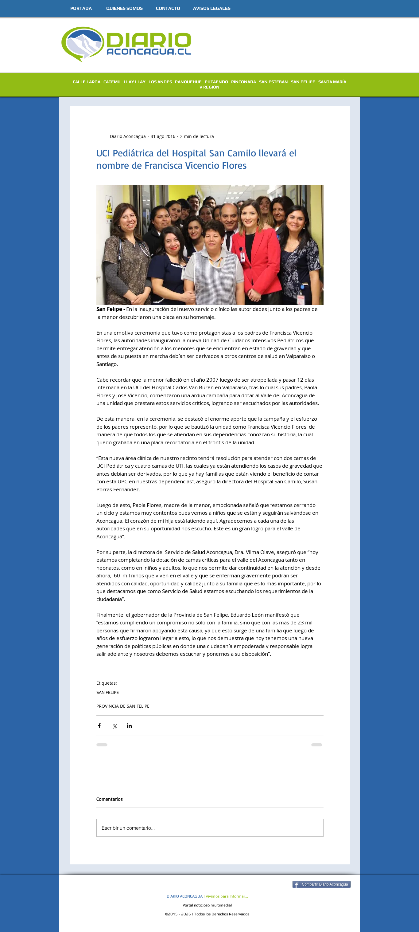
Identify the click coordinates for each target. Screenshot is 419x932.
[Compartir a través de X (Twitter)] (114, 726)
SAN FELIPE (303, 81)
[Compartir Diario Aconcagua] (322, 884)
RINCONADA (243, 81)
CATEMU (112, 81)
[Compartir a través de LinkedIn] (129, 726)
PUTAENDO (216, 81)
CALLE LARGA (86, 81)
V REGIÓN (209, 87)
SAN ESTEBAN (273, 81)
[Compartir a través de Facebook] (99, 726)
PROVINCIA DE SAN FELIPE (122, 706)
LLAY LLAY (134, 81)
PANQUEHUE (188, 81)
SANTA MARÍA (332, 81)
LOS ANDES (160, 81)
